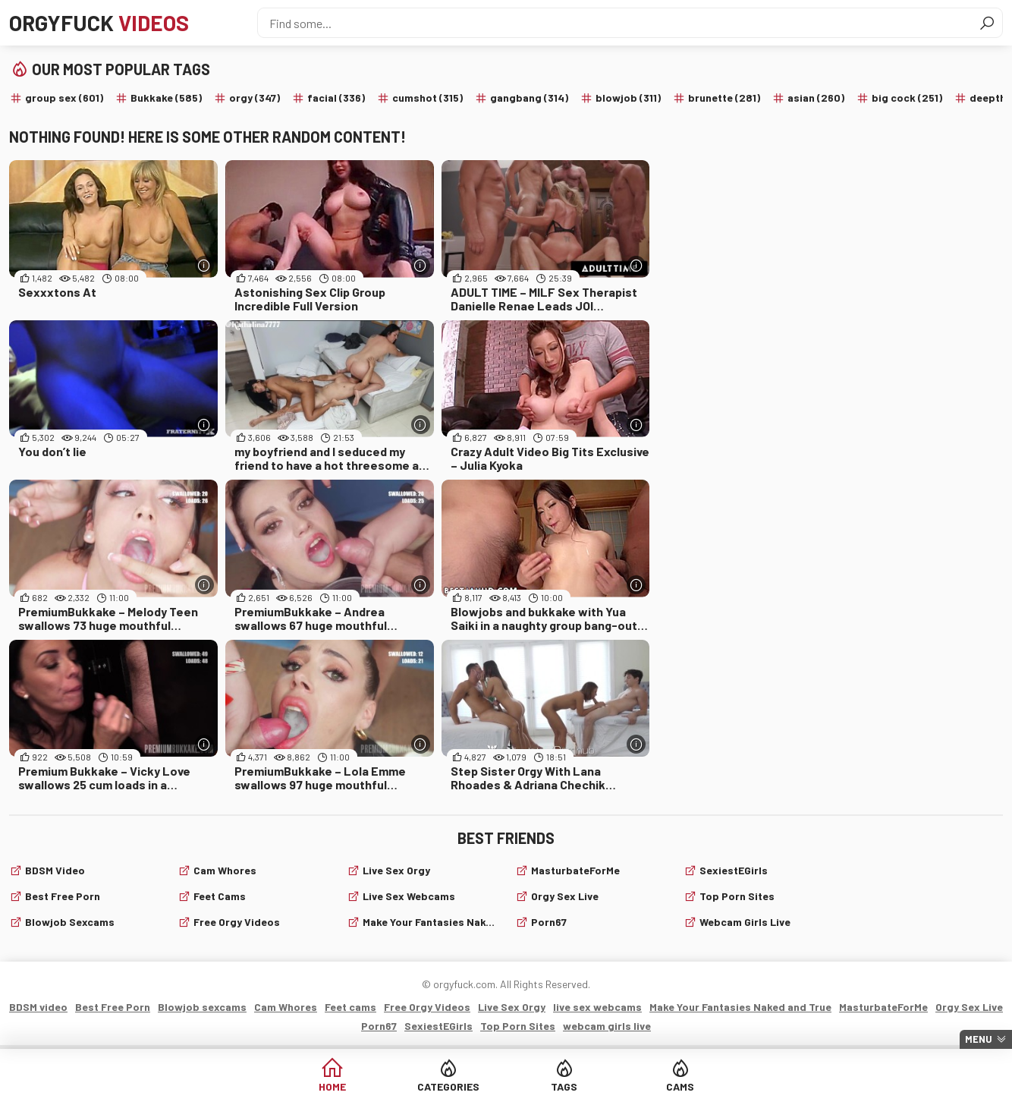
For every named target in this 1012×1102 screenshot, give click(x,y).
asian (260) (815, 97)
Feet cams (219, 895)
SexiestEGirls (733, 870)
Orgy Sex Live (565, 895)
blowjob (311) (628, 97)
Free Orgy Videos (236, 921)
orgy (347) (254, 97)
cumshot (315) (427, 97)
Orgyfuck (99, 23)
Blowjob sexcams (70, 921)
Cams (680, 1086)
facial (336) (336, 97)
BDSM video (55, 870)
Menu (978, 1039)
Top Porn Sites (737, 895)
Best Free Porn (62, 895)
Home (332, 1086)
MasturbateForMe (575, 870)
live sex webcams (409, 895)
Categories (448, 1086)
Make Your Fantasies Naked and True (430, 921)
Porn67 (549, 921)
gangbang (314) (529, 97)
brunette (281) (724, 97)
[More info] (204, 265)
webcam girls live (744, 921)
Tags (564, 1086)
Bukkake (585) (166, 97)
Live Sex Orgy (396, 870)
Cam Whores (224, 870)
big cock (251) (907, 97)
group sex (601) (64, 97)
